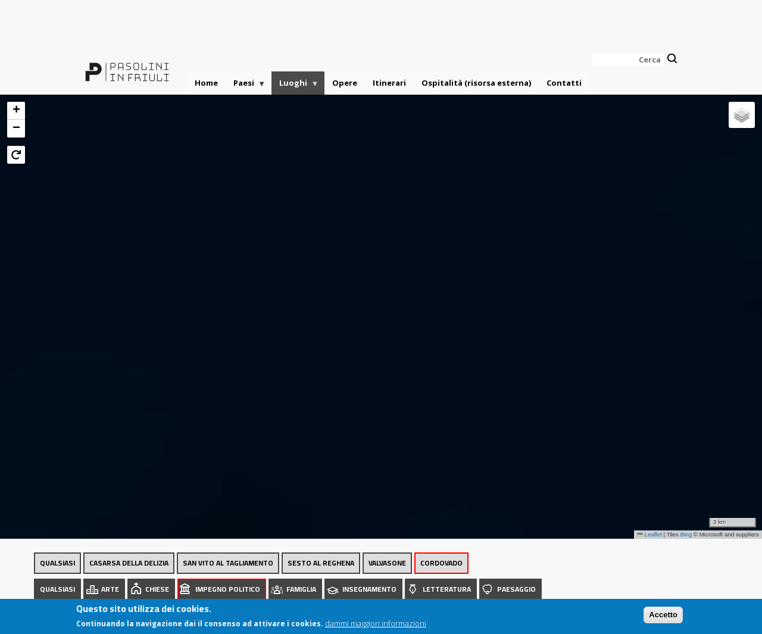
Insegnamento (369, 589)
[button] (16, 111)
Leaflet (649, 534)
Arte (110, 589)
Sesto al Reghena (321, 563)
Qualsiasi (57, 563)
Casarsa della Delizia (128, 563)
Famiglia (301, 589)
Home (206, 82)
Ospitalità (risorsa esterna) (476, 82)
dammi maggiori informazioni (375, 626)
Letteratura (447, 589)
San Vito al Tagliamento (228, 563)
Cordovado (441, 563)
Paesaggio (516, 589)
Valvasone (387, 563)
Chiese (157, 589)
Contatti (564, 82)
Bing (686, 534)
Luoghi (295, 86)
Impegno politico (227, 589)
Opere (344, 82)
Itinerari (389, 82)
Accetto (663, 617)
